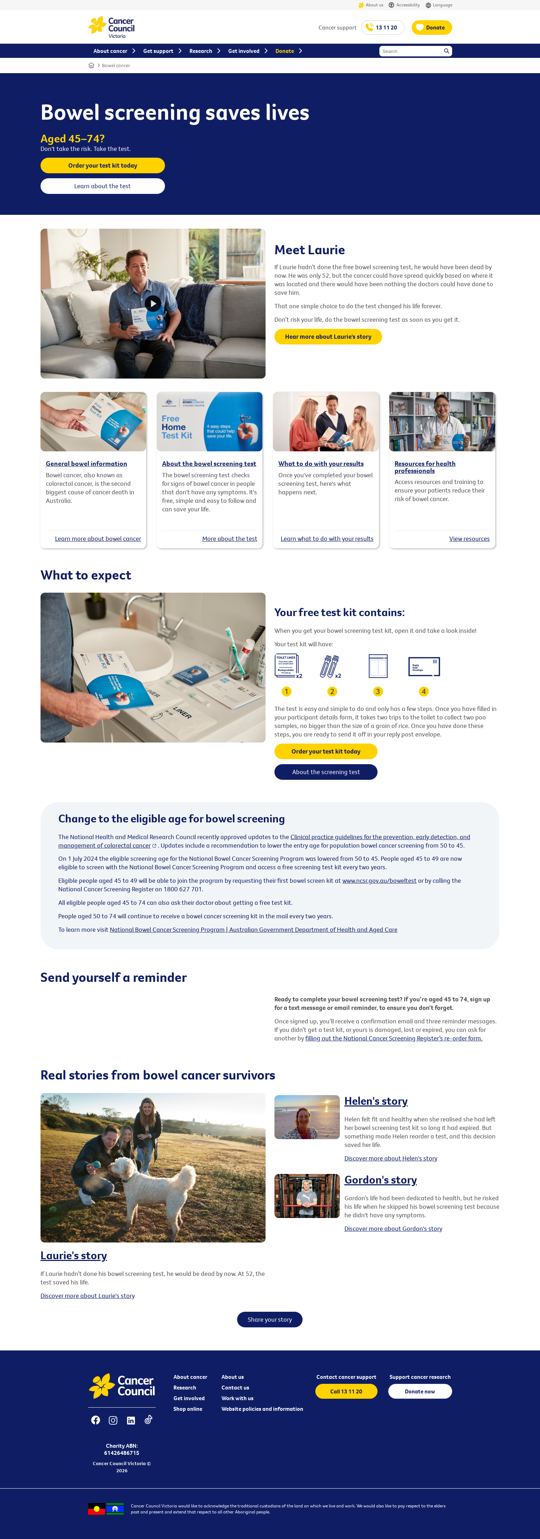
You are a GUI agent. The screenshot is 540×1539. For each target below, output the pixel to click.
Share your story (270, 1319)
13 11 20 (386, 27)
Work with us (237, 1398)
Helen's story (376, 1100)
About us (370, 5)
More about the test (229, 538)
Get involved (189, 1398)
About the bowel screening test (209, 463)
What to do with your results (321, 463)
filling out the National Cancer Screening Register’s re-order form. (393, 1038)
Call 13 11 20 (346, 1391)
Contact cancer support (346, 1376)
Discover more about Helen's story (390, 1158)
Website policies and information (262, 1408)
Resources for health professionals (425, 466)
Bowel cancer (116, 65)
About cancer (190, 1376)
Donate (435, 27)
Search (447, 51)
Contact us (235, 1387)
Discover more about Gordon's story (393, 1228)
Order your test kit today (102, 165)
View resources (469, 538)
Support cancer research (420, 1376)
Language (438, 5)
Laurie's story (74, 1255)
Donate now (420, 1391)
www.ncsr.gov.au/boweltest (379, 880)
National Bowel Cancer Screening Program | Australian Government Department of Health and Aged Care (253, 929)
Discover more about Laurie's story (88, 1295)
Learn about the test (102, 186)
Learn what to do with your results (327, 538)
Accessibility (404, 5)
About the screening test (326, 772)
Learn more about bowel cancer (98, 538)
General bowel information (86, 463)
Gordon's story (380, 1179)
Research (184, 1387)
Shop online (187, 1408)
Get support (158, 50)
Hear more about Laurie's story (328, 336)
